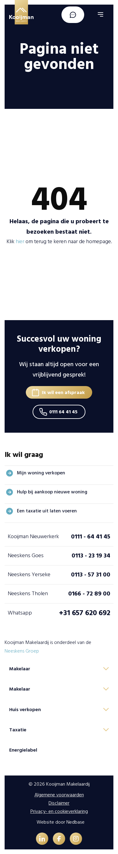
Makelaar (19, 669)
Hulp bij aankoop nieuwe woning (52, 492)
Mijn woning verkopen (41, 473)
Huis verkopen (25, 710)
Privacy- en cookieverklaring (59, 811)
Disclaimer (59, 803)
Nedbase (75, 822)
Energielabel (23, 750)
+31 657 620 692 (84, 613)
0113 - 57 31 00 (90, 575)
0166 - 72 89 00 (89, 594)
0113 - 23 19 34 (91, 556)
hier (20, 241)
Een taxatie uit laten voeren (47, 511)
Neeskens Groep (22, 651)
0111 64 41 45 (63, 412)
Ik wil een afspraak (63, 392)
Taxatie (17, 730)
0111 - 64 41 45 (90, 537)
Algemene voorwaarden (59, 795)
